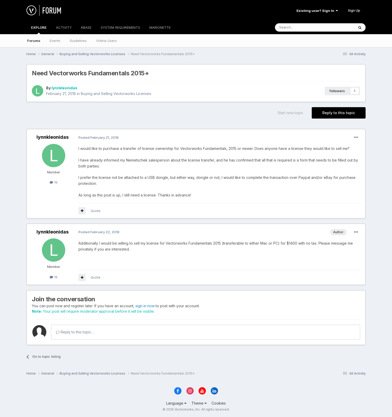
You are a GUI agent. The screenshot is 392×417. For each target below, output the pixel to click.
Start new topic (290, 113)
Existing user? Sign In (317, 11)
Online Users (106, 41)
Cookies (219, 403)
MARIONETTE (160, 27)
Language (176, 403)
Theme (199, 403)
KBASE (86, 27)
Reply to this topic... (74, 332)
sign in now (145, 306)
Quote (95, 211)
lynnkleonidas (64, 88)
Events (55, 41)
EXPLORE (39, 29)
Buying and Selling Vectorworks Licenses (116, 93)
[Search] (301, 27)
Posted (98, 137)
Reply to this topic (338, 113)
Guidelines (78, 41)
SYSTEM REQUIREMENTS (120, 27)
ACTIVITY (64, 27)
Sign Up (354, 10)
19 (53, 182)
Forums (33, 41)
